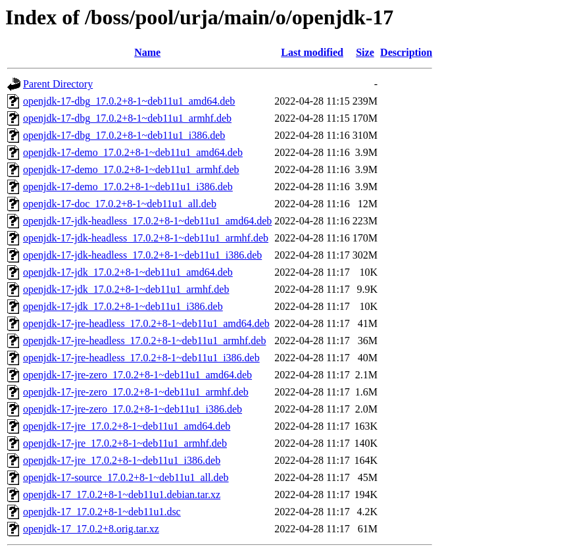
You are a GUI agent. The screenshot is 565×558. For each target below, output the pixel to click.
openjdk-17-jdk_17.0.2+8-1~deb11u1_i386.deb (123, 306)
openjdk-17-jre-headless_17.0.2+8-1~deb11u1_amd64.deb (146, 323)
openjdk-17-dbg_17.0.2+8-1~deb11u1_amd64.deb (129, 101)
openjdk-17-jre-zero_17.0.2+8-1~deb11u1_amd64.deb (137, 374)
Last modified (312, 52)
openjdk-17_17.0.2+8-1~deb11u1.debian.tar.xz (121, 494)
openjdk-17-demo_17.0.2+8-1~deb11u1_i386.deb (128, 186)
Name (147, 52)
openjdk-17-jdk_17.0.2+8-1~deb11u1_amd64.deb (128, 272)
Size (365, 52)
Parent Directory (58, 83)
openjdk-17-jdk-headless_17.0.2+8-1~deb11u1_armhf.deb (145, 237)
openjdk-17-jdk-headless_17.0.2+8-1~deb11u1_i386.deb (142, 255)
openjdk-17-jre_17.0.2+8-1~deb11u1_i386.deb (121, 460)
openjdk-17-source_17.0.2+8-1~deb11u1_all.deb (126, 477)
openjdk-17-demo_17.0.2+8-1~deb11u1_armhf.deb (131, 169)
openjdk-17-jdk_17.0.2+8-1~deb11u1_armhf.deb (126, 289)
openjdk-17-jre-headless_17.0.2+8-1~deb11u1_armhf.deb (144, 340)
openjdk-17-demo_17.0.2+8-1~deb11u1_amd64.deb (133, 152)
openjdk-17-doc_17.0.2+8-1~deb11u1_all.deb (119, 203)
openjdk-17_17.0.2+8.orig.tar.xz (91, 528)
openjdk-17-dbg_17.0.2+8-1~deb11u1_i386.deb (124, 135)
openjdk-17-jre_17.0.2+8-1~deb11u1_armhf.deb (125, 443)
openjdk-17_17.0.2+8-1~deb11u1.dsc (102, 511)
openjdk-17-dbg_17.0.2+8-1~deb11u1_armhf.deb (127, 118)
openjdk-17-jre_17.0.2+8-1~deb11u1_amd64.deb (126, 426)
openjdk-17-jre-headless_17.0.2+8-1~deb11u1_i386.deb (141, 357)
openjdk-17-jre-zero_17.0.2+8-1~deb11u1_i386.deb (132, 409)
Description (406, 52)
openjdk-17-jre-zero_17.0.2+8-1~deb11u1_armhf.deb (136, 391)
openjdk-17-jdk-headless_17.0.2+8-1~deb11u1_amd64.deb (147, 220)
